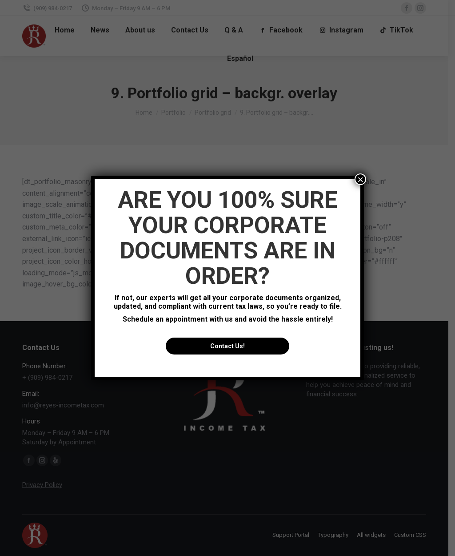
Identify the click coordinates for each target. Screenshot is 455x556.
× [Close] (360, 179)
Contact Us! (227, 346)
